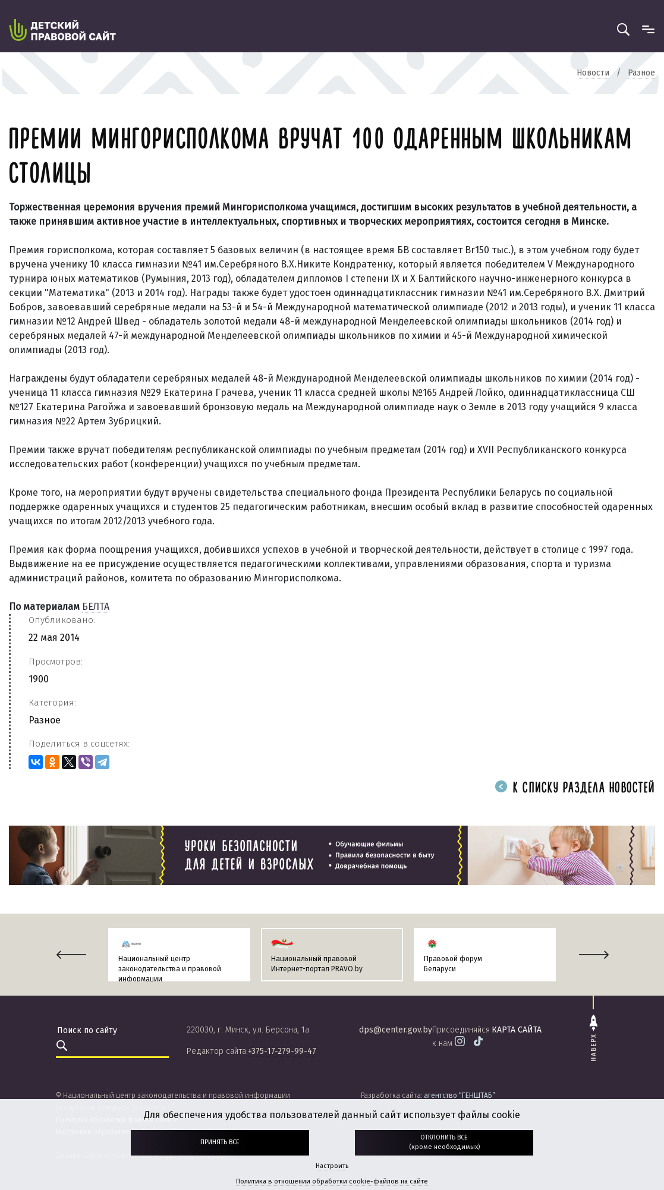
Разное (45, 720)
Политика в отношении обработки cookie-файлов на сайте (332, 1181)
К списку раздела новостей (575, 788)
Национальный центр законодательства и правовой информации (169, 969)
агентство (459, 1095)
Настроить (332, 1166)
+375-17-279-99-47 (282, 1051)
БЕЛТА (95, 606)
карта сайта (517, 1030)
